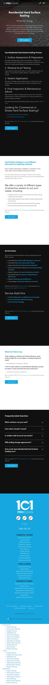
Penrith (36, 272)
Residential (6, 669)
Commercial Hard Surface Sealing (18, 114)
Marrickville (26, 263)
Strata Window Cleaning (24, 576)
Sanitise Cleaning (24, 556)
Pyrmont (37, 260)
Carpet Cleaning (24, 540)
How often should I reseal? (15, 429)
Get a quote (24, 40)
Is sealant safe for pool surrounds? (19, 436)
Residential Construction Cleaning (24, 584)
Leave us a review (36, 619)
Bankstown (12, 276)
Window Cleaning (21, 288)
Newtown (18, 263)
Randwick (26, 265)
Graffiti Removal (24, 553)
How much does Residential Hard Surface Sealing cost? (21, 450)
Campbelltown (32, 274)
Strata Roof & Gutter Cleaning (24, 571)
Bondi (20, 265)
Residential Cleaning (23, 286)
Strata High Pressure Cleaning (24, 573)
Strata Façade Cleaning (24, 567)
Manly (40, 267)
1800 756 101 (18, 121)
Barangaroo (30, 260)
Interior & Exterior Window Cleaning (20, 299)
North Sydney (32, 267)
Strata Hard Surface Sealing (16, 117)
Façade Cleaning (12, 631)
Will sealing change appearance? (18, 442)
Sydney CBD (22, 260)
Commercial (6, 625)
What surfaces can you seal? (16, 422)
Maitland (28, 281)
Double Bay (33, 265)
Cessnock (35, 281)
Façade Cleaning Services (14, 655)
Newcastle (20, 281)
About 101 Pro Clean (11, 606)
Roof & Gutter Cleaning (16, 302)
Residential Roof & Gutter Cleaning (24, 588)
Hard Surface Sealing (24, 558)
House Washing (24, 595)
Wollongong (18, 279)
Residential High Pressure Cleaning (24, 593)
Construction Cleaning (24, 544)
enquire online (27, 121)
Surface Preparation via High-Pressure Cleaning (23, 297)
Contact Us (31, 608)
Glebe (33, 263)
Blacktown (29, 272)
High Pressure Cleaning (24, 538)
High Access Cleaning (24, 560)
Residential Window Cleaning (24, 597)
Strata (5, 651)
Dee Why (11, 270)
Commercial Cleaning (25, 606)
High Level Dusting (24, 542)
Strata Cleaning (38, 606)
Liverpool (23, 274)
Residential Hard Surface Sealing (24, 590)
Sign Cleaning (24, 549)
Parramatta (22, 272)
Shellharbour (27, 279)
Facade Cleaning (24, 551)
